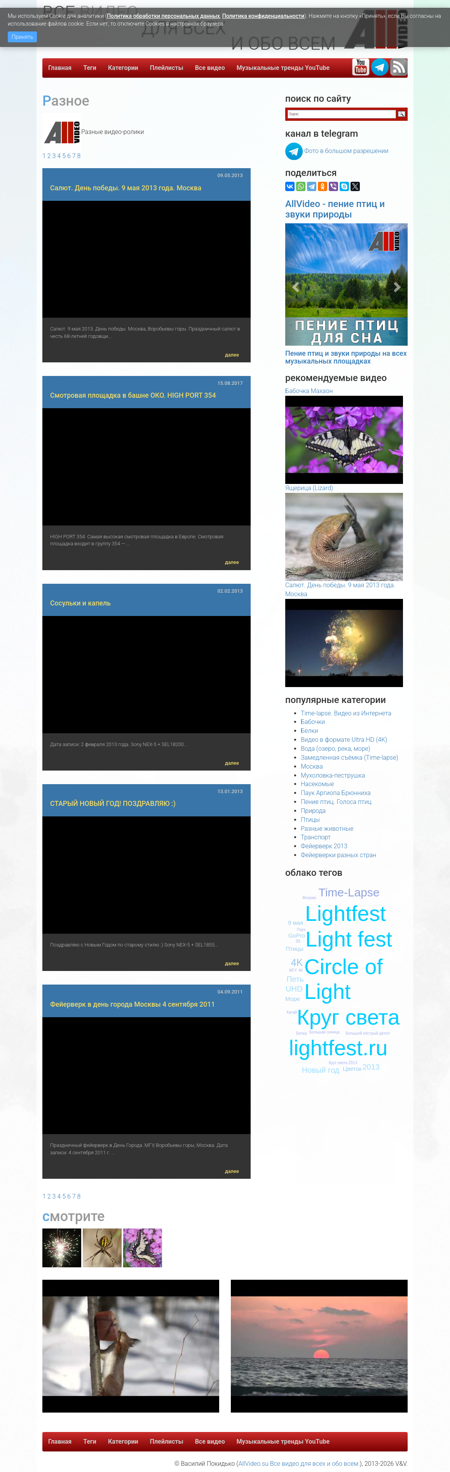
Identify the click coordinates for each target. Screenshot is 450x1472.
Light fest (348, 939)
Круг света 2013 (343, 1063)
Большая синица (324, 1032)
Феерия (309, 898)
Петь (294, 979)
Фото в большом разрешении (346, 151)
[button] (294, 284)
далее (232, 355)
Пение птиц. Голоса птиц (336, 802)
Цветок (352, 1068)
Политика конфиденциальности (263, 16)
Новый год (321, 1070)
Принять (22, 37)
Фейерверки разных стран (338, 855)
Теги (89, 67)
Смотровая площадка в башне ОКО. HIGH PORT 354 (133, 395)
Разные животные (327, 828)
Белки (309, 730)
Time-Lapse (348, 892)
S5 (298, 941)
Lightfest (345, 913)
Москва (312, 766)
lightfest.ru (338, 1048)
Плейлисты (166, 67)
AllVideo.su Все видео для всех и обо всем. (298, 1463)
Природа (313, 810)
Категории (123, 67)
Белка (301, 1033)
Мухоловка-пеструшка (333, 775)
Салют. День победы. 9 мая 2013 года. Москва (125, 188)
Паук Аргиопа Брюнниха (336, 793)
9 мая (295, 922)
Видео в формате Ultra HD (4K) (344, 739)
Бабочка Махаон (309, 391)
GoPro (296, 935)
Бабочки (313, 722)
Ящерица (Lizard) (309, 488)
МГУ (293, 970)
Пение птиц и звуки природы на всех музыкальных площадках (346, 357)
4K (297, 962)
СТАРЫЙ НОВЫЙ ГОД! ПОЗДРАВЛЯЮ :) (113, 803)
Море (292, 998)
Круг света (348, 1017)
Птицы (310, 819)
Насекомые (317, 784)
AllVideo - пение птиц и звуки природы (335, 208)
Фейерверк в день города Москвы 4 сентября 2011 (132, 1004)
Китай (291, 1012)
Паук (301, 929)
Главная (60, 67)
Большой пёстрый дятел (367, 1033)
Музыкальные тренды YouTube (283, 67)
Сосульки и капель (80, 603)
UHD (294, 989)
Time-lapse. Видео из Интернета (346, 713)
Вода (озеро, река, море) (335, 748)
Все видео (210, 67)
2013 (371, 1067)
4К (300, 970)
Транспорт (316, 837)
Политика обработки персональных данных (163, 16)
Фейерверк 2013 (324, 846)
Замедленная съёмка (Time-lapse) (349, 757)
